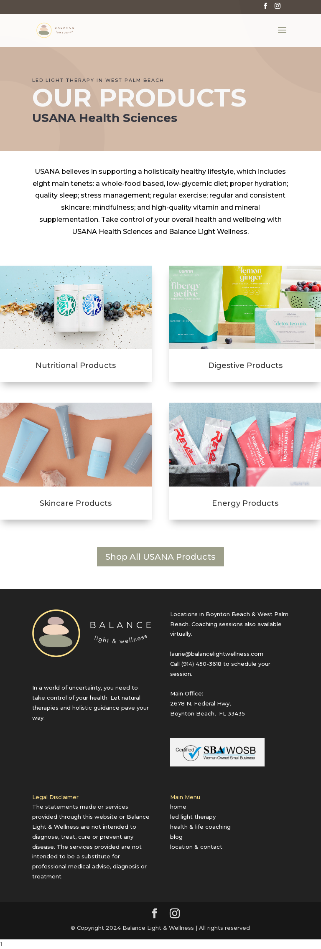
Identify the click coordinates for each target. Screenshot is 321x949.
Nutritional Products (76, 365)
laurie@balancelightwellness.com (216, 653)
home (178, 806)
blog (176, 836)
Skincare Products (76, 503)
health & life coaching (200, 826)
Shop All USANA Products (160, 557)
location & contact (196, 846)
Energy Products (245, 503)
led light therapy (193, 816)
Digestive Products (245, 365)
